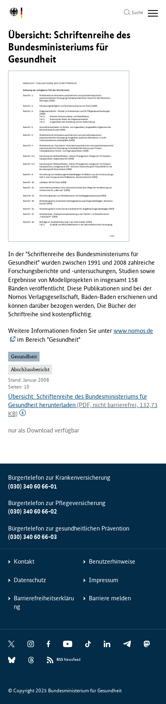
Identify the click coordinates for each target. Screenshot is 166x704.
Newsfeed (68, 660)
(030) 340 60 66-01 (32, 486)
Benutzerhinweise (112, 561)
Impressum (103, 580)
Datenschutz (30, 580)
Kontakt (24, 561)
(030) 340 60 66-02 (32, 511)
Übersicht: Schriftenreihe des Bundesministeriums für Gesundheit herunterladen (83, 405)
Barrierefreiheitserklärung (44, 602)
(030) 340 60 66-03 (32, 537)
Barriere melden (110, 598)
